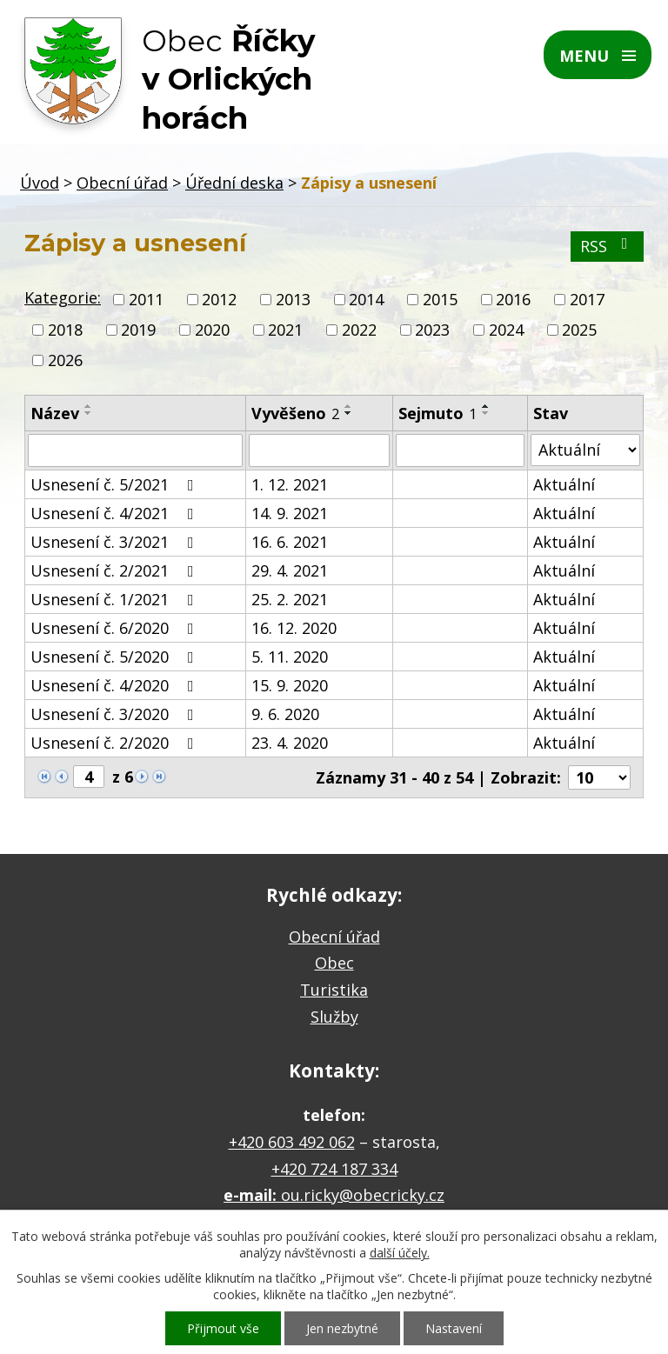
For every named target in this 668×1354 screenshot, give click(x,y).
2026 (65, 360)
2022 (359, 329)
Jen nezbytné (342, 1328)
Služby (334, 1016)
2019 (138, 329)
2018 (65, 329)
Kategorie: (62, 297)
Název (54, 413)
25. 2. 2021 (289, 599)
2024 (506, 329)
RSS (607, 246)
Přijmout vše (223, 1328)
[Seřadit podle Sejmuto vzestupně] (486, 406)
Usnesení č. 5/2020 (115, 656)
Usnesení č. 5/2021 (115, 484)
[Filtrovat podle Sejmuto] (460, 450)
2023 (432, 329)
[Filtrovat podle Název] (135, 450)
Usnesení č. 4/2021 (115, 513)
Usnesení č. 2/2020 (115, 742)
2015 (440, 299)
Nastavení (453, 1328)
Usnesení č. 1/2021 (115, 599)
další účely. (400, 1252)
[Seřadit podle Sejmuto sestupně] (486, 413)
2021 (285, 329)
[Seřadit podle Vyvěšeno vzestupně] (348, 406)
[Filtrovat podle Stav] (585, 450)
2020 (212, 329)
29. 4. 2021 (289, 570)
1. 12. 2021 (289, 484)
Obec (334, 962)
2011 (146, 299)
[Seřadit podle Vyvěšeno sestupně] (348, 413)
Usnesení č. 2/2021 (115, 570)
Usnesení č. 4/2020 (115, 685)
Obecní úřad (122, 182)
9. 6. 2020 (285, 714)
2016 (513, 299)
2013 (293, 299)
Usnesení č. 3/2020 (115, 714)
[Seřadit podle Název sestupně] (88, 413)
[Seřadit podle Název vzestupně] (88, 406)
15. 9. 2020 (289, 685)
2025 (579, 329)
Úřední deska (234, 182)
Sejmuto (437, 413)
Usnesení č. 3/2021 (115, 541)
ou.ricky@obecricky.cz (362, 1194)
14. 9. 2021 (289, 513)
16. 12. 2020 (294, 627)
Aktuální (564, 484)
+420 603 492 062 (292, 1141)
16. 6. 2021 (289, 541)
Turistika (334, 989)
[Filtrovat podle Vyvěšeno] (319, 450)
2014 (366, 299)
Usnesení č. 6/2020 (115, 627)
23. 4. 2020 (289, 742)
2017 (587, 299)
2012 (219, 299)
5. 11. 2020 (289, 656)
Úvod (39, 182)
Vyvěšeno (295, 413)
